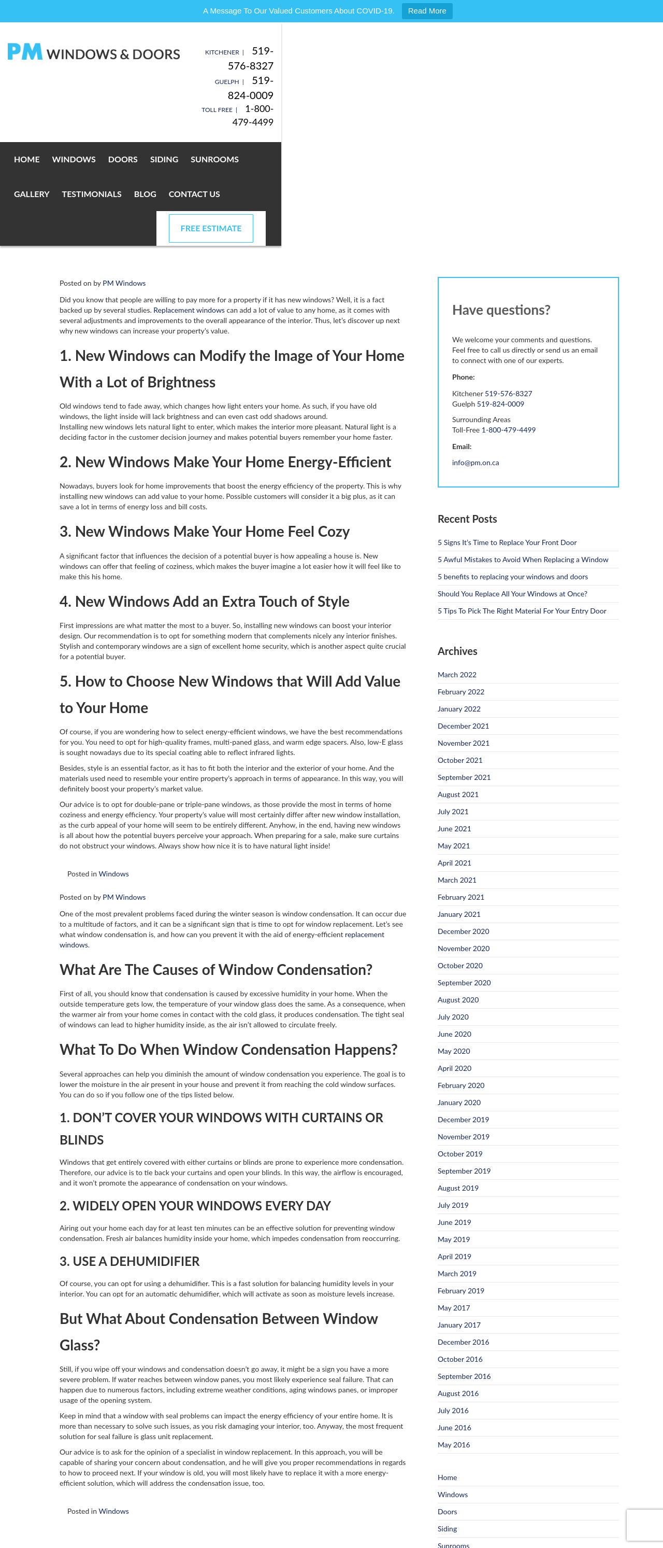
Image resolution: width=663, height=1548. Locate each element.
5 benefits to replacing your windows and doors (513, 464)
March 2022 (457, 562)
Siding (200, 116)
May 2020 (454, 939)
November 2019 (463, 1024)
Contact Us (468, 116)
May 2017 (454, 1195)
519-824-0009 (585, 65)
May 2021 (454, 733)
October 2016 (460, 1247)
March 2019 (457, 1161)
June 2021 (454, 716)
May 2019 (454, 1127)
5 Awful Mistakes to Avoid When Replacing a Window (523, 447)
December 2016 (463, 1229)
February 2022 (461, 579)
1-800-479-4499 (584, 79)
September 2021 (464, 665)
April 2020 (454, 956)
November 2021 (463, 630)
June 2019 (454, 1110)
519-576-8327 (585, 50)
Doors (159, 116)
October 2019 (460, 1041)
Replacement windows (189, 197)
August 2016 (458, 1281)
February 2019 (461, 1178)
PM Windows (124, 170)
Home (63, 116)
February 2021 (461, 784)
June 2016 (454, 1315)
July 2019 (453, 1093)
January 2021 (459, 802)
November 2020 (463, 836)
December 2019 (463, 1007)
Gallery (305, 116)
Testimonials (365, 116)
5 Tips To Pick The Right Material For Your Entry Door (522, 498)
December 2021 (463, 613)
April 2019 (454, 1144)
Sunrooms (251, 116)
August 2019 (458, 1075)
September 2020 (464, 870)
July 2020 (453, 904)
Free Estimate (556, 116)
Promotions (456, 1502)
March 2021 (457, 767)
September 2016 (464, 1264)
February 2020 (461, 973)
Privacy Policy (178, 1537)
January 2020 (459, 990)
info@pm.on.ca (475, 350)
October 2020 (460, 853)
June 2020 (454, 921)
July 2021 (453, 699)
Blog (419, 116)
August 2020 (458, 887)
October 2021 (460, 648)
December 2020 (463, 819)
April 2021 (454, 750)
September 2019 (464, 1058)
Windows (110, 116)
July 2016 (453, 1298)
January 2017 (459, 1212)
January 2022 (459, 596)
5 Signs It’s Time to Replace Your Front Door (507, 430)
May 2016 (454, 1332)
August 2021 (458, 682)
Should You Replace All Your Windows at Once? (512, 481)
